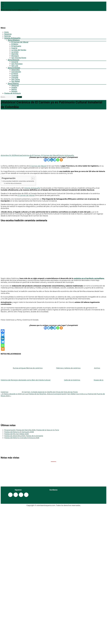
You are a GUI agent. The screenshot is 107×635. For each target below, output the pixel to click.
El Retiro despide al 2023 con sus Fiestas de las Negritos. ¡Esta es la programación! (34, 394)
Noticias (7, 36)
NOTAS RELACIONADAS (13, 183)
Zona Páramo (13, 83)
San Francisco (16, 64)
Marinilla (14, 54)
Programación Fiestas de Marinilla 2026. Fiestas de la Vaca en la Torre (31, 430)
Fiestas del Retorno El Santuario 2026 (19, 432)
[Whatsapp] (57, 159)
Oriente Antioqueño (12, 38)
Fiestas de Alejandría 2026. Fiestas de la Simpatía (23, 436)
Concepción (16, 72)
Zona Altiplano (14, 40)
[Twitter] (48, 159)
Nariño (14, 89)
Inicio (6, 32)
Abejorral (15, 85)
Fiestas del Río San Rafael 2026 (16, 434)
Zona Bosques (13, 60)
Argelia (14, 87)
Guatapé (14, 76)
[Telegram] (54, 159)
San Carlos (15, 79)
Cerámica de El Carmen (31, 155)
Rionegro (15, 56)
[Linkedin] (51, 159)
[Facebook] (45, 159)
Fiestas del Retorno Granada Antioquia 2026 (21, 438)
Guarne (14, 48)
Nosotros (8, 34)
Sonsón (14, 91)
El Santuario (16, 46)
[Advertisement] (25, 409)
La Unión (15, 52)
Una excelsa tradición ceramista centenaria (18, 181)
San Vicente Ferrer (18, 58)
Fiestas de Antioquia (12, 93)
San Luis (14, 66)
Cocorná (14, 62)
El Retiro (14, 44)
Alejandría (15, 70)
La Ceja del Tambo (18, 50)
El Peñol (14, 74)
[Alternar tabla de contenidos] (32, 178)
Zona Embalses (14, 68)
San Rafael (15, 81)
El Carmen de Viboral (19, 42)
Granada (14, 78)
